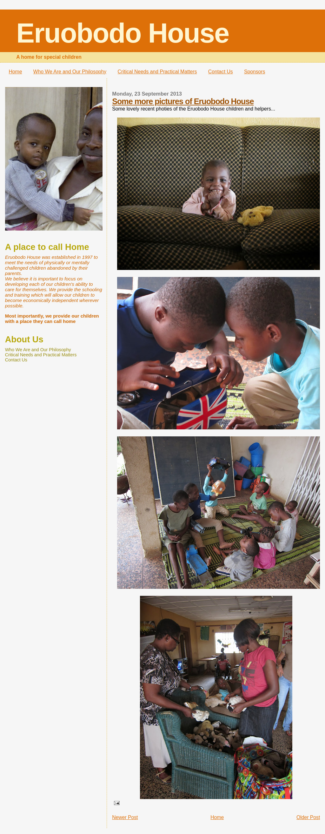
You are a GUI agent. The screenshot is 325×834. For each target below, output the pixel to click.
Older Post (308, 817)
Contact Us (220, 71)
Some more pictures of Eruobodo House (183, 101)
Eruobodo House (122, 33)
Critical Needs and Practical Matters (157, 71)
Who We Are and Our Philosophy (69, 71)
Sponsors (254, 71)
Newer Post (125, 817)
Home (15, 71)
